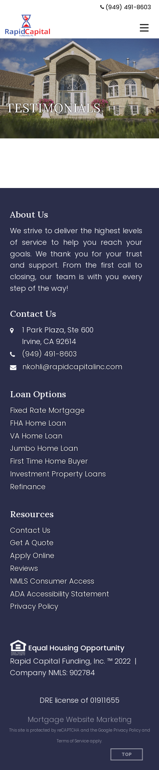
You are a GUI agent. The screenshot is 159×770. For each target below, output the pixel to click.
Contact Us (30, 530)
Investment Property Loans (58, 473)
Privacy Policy (34, 606)
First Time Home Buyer (49, 461)
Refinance (28, 486)
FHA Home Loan (38, 423)
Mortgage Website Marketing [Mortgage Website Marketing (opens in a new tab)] (80, 719)
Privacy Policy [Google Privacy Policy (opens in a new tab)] (127, 730)
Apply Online (32, 555)
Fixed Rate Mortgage (47, 410)
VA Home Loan (36, 435)
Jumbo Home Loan (44, 448)
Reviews (24, 568)
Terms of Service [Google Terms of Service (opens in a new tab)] (73, 741)
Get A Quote (32, 542)
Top (127, 754)
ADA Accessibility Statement (59, 593)
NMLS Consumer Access (52, 581)
